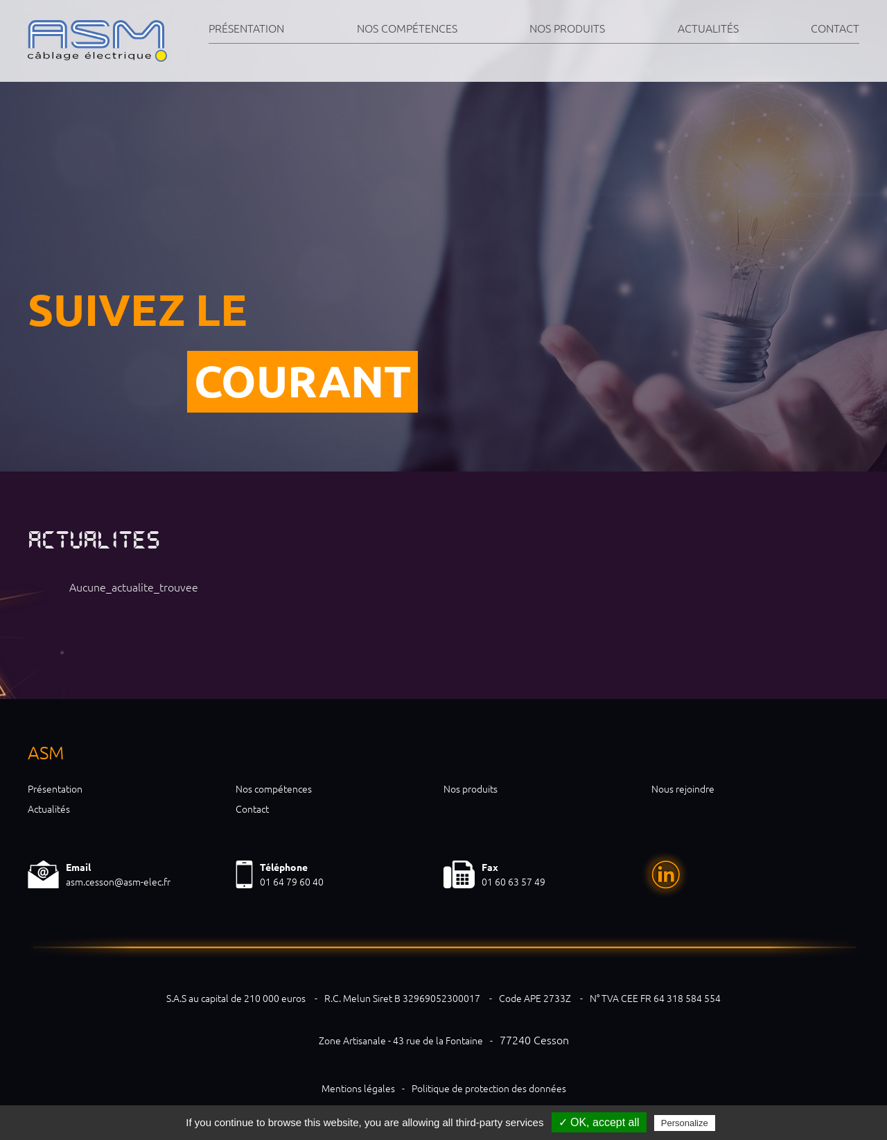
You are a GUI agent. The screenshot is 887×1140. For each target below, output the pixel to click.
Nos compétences (407, 28)
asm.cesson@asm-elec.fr (118, 882)
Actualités (708, 28)
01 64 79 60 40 (292, 882)
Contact (835, 28)
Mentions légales (358, 1088)
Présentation (246, 28)
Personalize (684, 1123)
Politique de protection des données (489, 1088)
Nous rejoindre (682, 789)
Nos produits (567, 28)
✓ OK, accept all (599, 1122)
